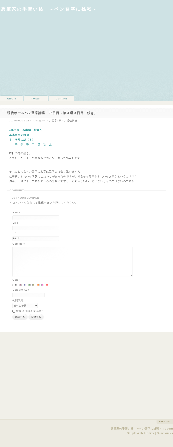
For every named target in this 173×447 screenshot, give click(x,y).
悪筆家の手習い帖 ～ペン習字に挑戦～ (49, 9)
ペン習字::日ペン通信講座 (61, 120)
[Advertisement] (38, 53)
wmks (169, 439)
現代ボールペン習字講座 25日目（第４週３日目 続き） (52, 113)
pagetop (164, 428)
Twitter (36, 98)
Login (169, 434)
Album (11, 98)
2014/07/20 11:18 (20, 120)
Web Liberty (145, 439)
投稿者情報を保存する (30, 317)
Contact (61, 98)
